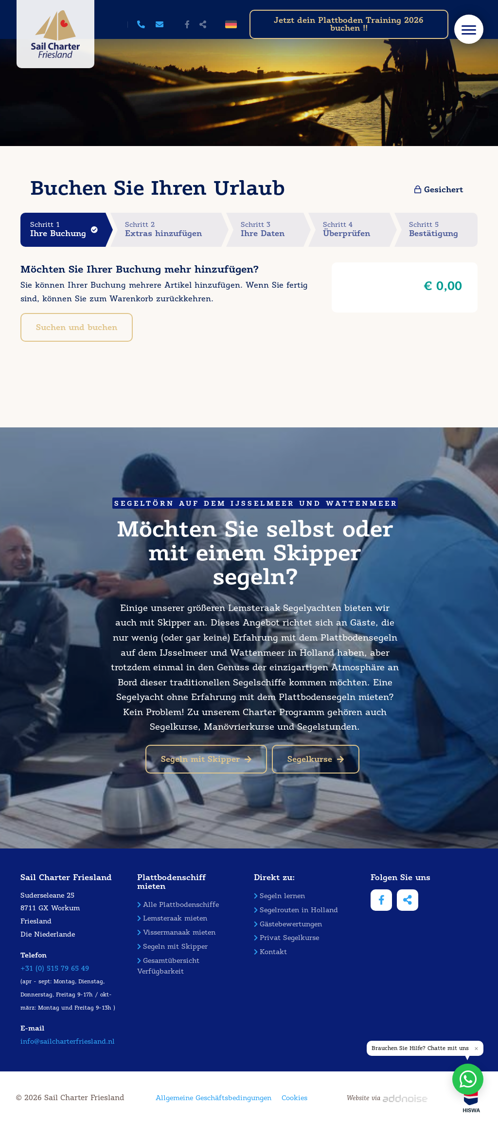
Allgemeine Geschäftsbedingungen (213, 1098)
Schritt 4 (356, 230)
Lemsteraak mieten (172, 918)
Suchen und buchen (76, 327)
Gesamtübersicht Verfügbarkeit (168, 966)
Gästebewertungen (288, 924)
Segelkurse (315, 759)
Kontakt (270, 952)
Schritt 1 (68, 230)
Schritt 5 (443, 230)
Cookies (294, 1098)
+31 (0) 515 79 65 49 (54, 968)
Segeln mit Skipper (206, 759)
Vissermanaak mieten (176, 932)
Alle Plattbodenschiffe (178, 905)
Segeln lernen (279, 896)
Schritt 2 (173, 230)
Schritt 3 (272, 230)
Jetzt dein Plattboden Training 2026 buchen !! (349, 24)
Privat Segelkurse (286, 938)
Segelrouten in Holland (296, 910)
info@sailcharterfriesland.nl (67, 1041)
